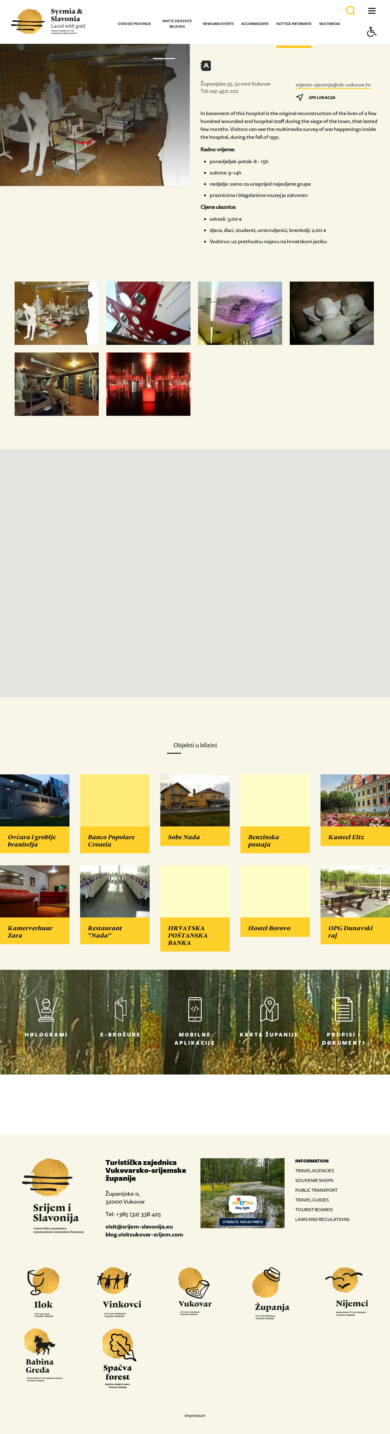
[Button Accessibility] (372, 42)
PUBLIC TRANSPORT (316, 1190)
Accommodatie (255, 24)
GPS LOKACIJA (315, 97)
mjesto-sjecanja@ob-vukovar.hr (333, 84)
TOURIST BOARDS (314, 1209)
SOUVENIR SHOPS (314, 1180)
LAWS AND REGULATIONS (322, 1219)
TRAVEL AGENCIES (314, 1170)
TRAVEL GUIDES (312, 1200)
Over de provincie (134, 24)
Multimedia (329, 24)
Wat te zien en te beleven (177, 24)
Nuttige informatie (294, 24)
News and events (218, 24)
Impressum (195, 1415)
